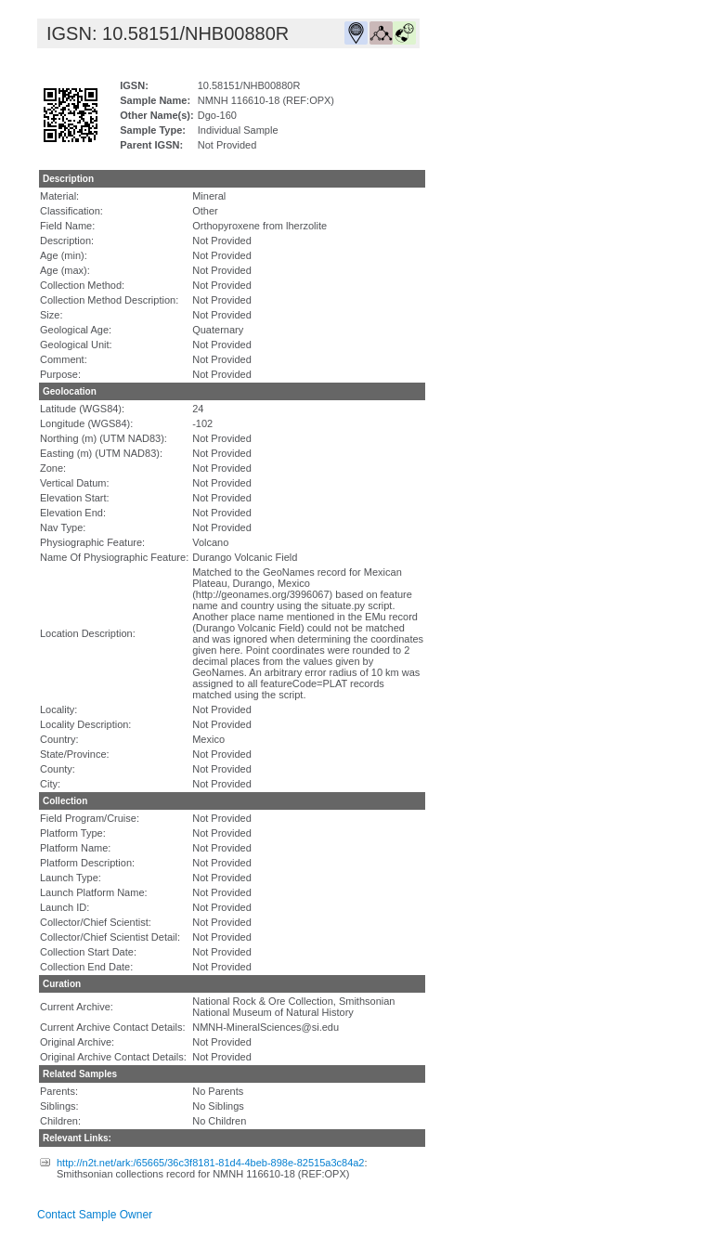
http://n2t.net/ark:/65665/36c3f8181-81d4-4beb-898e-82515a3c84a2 (211, 1162)
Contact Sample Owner (94, 1214)
